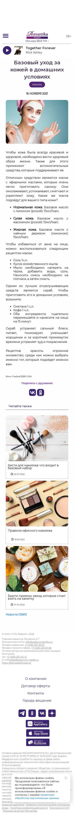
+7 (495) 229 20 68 (41, 647)
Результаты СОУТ (59, 807)
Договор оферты (35, 686)
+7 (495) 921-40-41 (17, 656)
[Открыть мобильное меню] (5, 36)
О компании (35, 679)
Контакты (35, 693)
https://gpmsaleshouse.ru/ (16, 662)
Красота (37, 85)
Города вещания (37, 700)
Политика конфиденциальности (29, 807)
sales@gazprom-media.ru (24, 659)
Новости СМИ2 (16, 614)
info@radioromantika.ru (39, 642)
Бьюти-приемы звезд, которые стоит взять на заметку (37, 597)
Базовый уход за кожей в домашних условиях (37, 69)
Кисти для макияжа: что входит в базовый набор (33, 467)
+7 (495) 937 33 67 (34, 644)
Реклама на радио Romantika (20, 810)
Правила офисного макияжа (30, 530)
